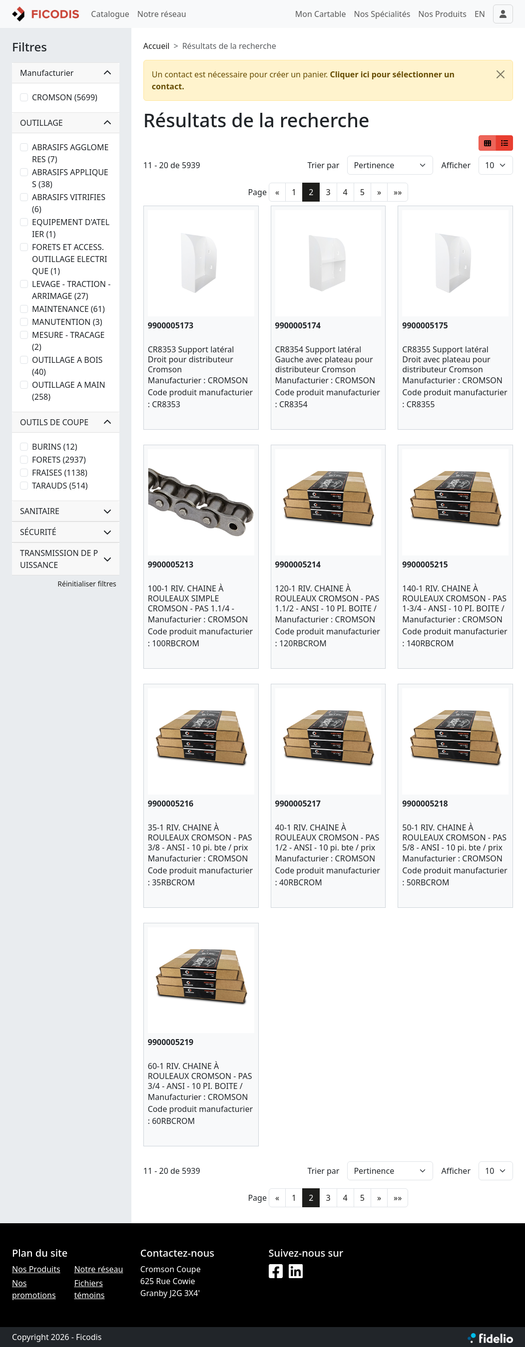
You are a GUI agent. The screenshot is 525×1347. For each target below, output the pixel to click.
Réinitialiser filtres (86, 583)
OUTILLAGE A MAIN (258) (68, 390)
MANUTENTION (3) (67, 321)
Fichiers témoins (89, 1289)
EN (480, 13)
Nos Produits (442, 13)
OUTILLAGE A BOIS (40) (67, 365)
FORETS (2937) (59, 459)
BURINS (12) (54, 446)
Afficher (456, 165)
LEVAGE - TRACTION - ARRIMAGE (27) (71, 289)
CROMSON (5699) (64, 97)
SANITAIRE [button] (65, 511)
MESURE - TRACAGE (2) (68, 340)
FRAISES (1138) (59, 472)
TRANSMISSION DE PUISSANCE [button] (65, 558)
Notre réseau (161, 13)
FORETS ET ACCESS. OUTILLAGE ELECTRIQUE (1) (69, 259)
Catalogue (110, 13)
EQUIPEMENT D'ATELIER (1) (70, 228)
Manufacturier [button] (65, 72)
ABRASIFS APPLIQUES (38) (70, 178)
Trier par (323, 165)
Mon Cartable (320, 13)
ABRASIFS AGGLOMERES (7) (70, 153)
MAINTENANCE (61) (68, 308)
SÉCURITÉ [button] (65, 532)
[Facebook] (276, 1271)
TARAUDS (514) (60, 485)
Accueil (156, 45)
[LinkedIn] (296, 1271)
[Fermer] (501, 74)
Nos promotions (34, 1289)
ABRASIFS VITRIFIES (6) (68, 203)
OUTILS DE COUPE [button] (65, 422)
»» (398, 192)
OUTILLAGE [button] (65, 122)
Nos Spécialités (382, 13)
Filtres (29, 47)
